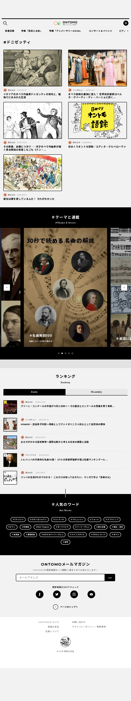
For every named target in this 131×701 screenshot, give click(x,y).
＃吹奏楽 (25, 527)
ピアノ (122, 30)
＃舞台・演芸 (117, 527)
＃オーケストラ (62, 527)
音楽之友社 (53, 626)
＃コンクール (58, 519)
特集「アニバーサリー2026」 (65, 30)
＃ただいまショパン (38, 519)
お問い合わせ (78, 622)
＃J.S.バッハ (18, 519)
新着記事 (9, 30)
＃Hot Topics (42, 527)
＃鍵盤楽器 (30, 534)
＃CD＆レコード (98, 534)
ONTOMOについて (49, 622)
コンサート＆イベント (100, 30)
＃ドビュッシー (77, 519)
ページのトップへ (69, 607)
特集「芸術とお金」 (31, 30)
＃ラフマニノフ (112, 519)
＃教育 (65, 542)
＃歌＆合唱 (100, 527)
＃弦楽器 (15, 534)
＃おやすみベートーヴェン (52, 534)
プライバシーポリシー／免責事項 (89, 626)
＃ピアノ (11, 527)
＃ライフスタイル (77, 534)
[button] (58, 353)
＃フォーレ (94, 519)
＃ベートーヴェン (82, 527)
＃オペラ (115, 534)
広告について (52, 631)
